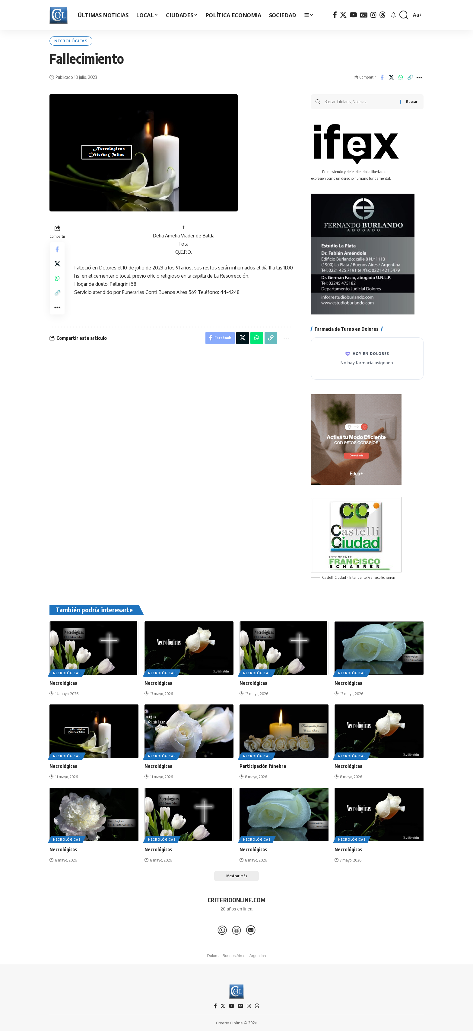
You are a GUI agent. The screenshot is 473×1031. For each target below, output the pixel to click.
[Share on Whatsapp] (400, 77)
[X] (343, 15)
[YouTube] (353, 15)
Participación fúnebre (263, 766)
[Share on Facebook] (382, 77)
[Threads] (382, 15)
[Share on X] (391, 77)
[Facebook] (334, 15)
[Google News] (364, 15)
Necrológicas (71, 40)
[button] (403, 15)
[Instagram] (373, 15)
